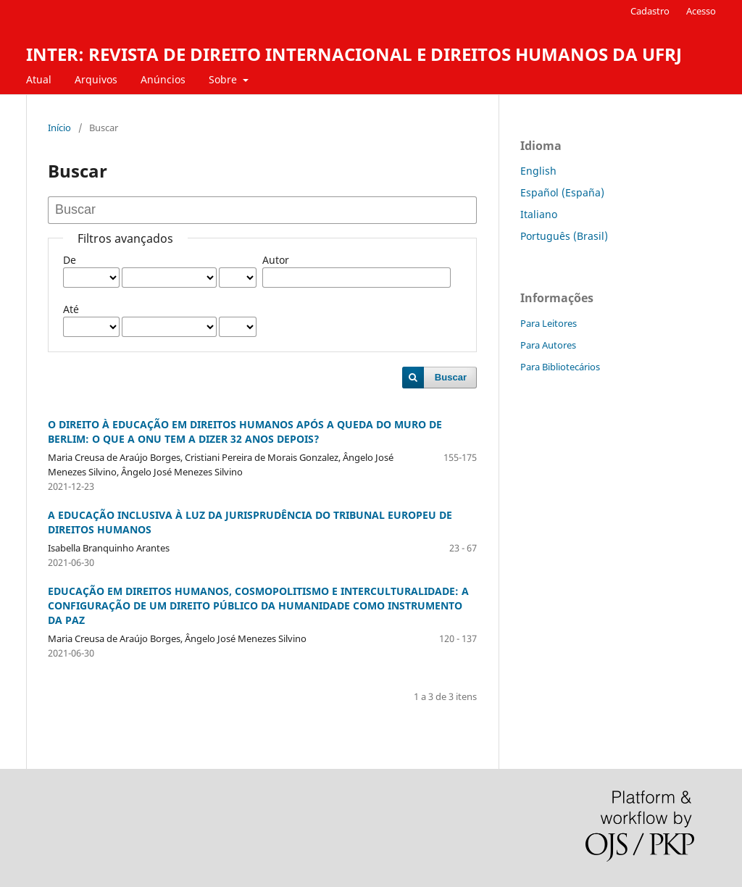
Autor (275, 260)
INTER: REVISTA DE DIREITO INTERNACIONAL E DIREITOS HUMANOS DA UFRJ (354, 54)
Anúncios (163, 79)
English (538, 171)
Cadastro (650, 10)
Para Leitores (548, 323)
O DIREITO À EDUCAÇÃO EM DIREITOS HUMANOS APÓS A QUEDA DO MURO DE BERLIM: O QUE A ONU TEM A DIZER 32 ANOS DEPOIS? (245, 431)
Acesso (701, 10)
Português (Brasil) (564, 236)
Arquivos (96, 79)
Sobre (224, 79)
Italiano (538, 214)
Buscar (451, 377)
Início (59, 127)
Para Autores (548, 344)
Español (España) (562, 192)
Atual (38, 79)
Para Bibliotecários (560, 366)
